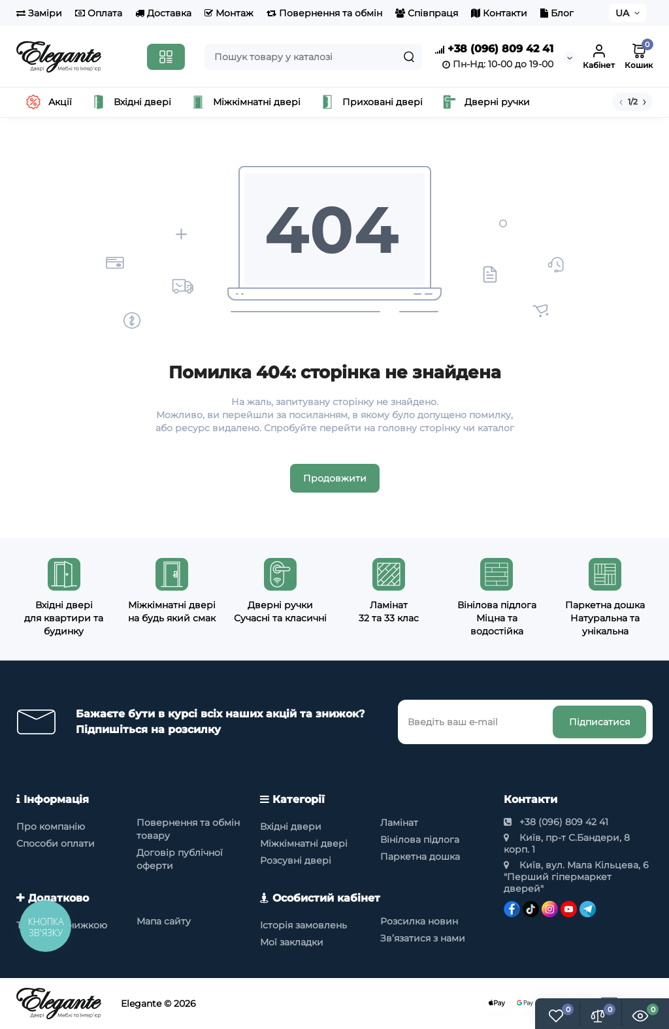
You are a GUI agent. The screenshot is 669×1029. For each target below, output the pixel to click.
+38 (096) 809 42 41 (494, 49)
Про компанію (50, 826)
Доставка (163, 13)
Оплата (98, 13)
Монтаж (228, 13)
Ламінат (399, 822)
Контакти (499, 13)
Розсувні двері (295, 860)
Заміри (39, 13)
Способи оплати (55, 843)
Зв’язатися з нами (422, 938)
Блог (557, 13)
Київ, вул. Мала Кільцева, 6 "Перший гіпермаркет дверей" (576, 876)
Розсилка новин (419, 921)
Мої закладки (291, 942)
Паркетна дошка (420, 856)
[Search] (409, 56)
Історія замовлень (303, 925)
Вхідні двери (290, 826)
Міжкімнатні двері (304, 843)
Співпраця (426, 13)
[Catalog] (166, 57)
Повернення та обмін (324, 13)
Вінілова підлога (419, 839)
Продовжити (335, 478)
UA (622, 13)
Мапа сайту (164, 921)
